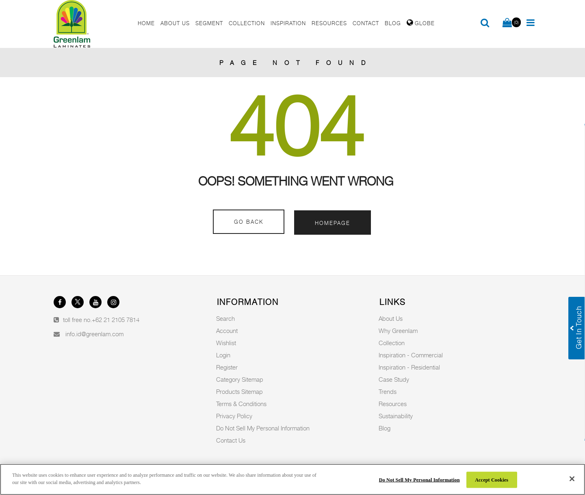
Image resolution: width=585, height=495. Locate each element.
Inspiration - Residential (409, 367)
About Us (391, 318)
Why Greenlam (398, 330)
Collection (392, 342)
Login (223, 355)
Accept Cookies (491, 479)
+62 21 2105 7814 (115, 319)
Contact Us (230, 440)
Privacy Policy (234, 415)
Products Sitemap (239, 391)
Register (227, 367)
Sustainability (396, 415)
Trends (387, 391)
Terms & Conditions (241, 403)
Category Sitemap (239, 379)
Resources (393, 403)
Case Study (394, 379)
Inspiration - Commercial (411, 355)
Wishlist (226, 342)
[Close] (572, 479)
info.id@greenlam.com (94, 333)
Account (227, 330)
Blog (384, 428)
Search (225, 318)
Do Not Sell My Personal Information (263, 428)
